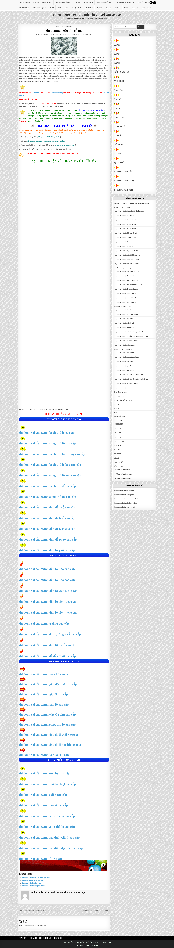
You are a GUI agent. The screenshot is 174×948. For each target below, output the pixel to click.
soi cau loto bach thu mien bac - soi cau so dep (53, 34)
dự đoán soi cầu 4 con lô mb (125, 237)
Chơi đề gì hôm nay (144, 2)
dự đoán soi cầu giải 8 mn (124, 366)
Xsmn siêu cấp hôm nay (124, 2)
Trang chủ (22, 938)
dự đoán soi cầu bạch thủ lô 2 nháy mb (129, 211)
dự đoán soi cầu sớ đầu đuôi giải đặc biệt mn (131, 379)
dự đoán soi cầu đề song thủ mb (127, 271)
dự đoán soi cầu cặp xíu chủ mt (126, 314)
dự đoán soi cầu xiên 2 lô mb (125, 293)
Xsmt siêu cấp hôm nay (104, 2)
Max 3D (118, 99)
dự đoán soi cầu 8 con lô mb (125, 246)
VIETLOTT (88, 8)
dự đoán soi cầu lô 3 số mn (125, 370)
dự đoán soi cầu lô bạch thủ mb (126, 280)
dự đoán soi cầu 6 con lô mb (125, 242)
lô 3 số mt (35, 93)
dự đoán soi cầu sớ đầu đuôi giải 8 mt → (95, 910)
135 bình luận (87, 34)
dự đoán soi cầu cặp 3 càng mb (126, 251)
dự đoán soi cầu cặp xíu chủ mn (127, 357)
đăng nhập (30, 925)
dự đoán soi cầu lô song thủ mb (126, 289)
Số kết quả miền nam (123, 189)
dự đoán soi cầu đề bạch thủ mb (127, 259)
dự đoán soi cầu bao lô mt (124, 310)
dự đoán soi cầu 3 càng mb (125, 215)
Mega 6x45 (119, 90)
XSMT (66, 8)
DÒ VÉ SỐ (117, 8)
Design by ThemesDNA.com (87, 945)
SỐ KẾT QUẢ (145, 8)
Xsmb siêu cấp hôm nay (63, 2)
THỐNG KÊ (99, 8)
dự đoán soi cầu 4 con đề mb (125, 220)
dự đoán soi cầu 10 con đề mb (126, 233)
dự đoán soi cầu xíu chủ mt (125, 345)
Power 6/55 (119, 117)
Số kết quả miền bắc (123, 171)
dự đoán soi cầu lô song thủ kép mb (128, 284)
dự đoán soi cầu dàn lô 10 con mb (127, 255)
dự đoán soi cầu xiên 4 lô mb (125, 298)
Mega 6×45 (119, 428)
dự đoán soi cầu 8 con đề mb (125, 229)
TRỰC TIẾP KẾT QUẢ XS (39, 8)
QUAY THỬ (135, 8)
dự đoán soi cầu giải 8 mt (31, 883)
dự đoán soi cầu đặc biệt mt (32, 880)
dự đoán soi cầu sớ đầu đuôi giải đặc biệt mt (131, 336)
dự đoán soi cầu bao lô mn (125, 352)
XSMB (52, 8)
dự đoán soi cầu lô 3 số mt (64, 30)
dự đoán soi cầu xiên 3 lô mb (125, 302)
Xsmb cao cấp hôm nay (83, 2)
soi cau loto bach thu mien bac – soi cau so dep (35, 2)
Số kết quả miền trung (124, 180)
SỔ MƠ (126, 8)
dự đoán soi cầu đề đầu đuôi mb (127, 264)
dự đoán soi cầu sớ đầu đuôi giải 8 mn (129, 374)
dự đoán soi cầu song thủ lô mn (126, 383)
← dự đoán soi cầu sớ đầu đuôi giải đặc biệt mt (35, 910)
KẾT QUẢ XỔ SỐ (76, 8)
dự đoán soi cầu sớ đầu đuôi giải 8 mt (36, 878)
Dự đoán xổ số (24, 8)
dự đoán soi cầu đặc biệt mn (125, 361)
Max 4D (118, 108)
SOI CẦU (108, 8)
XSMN (59, 8)
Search (140, 27)
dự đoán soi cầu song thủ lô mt (33, 886)
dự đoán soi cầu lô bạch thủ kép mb (128, 276)
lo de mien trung (56, 93)
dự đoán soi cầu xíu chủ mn (125, 388)
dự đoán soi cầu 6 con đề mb (125, 224)
